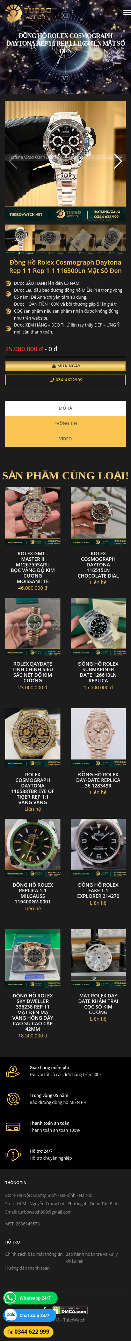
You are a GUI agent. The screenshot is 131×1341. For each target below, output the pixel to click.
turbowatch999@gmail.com (45, 1212)
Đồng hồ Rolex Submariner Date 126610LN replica (98, 672)
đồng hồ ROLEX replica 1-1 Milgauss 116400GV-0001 (33, 893)
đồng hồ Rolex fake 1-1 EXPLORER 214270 (98, 890)
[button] (117, 161)
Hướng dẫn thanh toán (27, 1268)
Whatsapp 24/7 (35, 1298)
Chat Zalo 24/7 (34, 1315)
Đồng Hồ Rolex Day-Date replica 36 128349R (98, 780)
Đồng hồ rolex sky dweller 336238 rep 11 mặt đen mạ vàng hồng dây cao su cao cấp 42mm (32, 1012)
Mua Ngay (66, 365)
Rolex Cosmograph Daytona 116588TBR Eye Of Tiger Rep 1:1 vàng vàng (32, 788)
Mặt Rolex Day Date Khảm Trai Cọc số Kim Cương (98, 1003)
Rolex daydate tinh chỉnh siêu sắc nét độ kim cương (33, 672)
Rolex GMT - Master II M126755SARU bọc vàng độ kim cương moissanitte (32, 567)
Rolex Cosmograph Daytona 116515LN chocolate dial (98, 564)
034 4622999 (66, 379)
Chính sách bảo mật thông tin (34, 1254)
